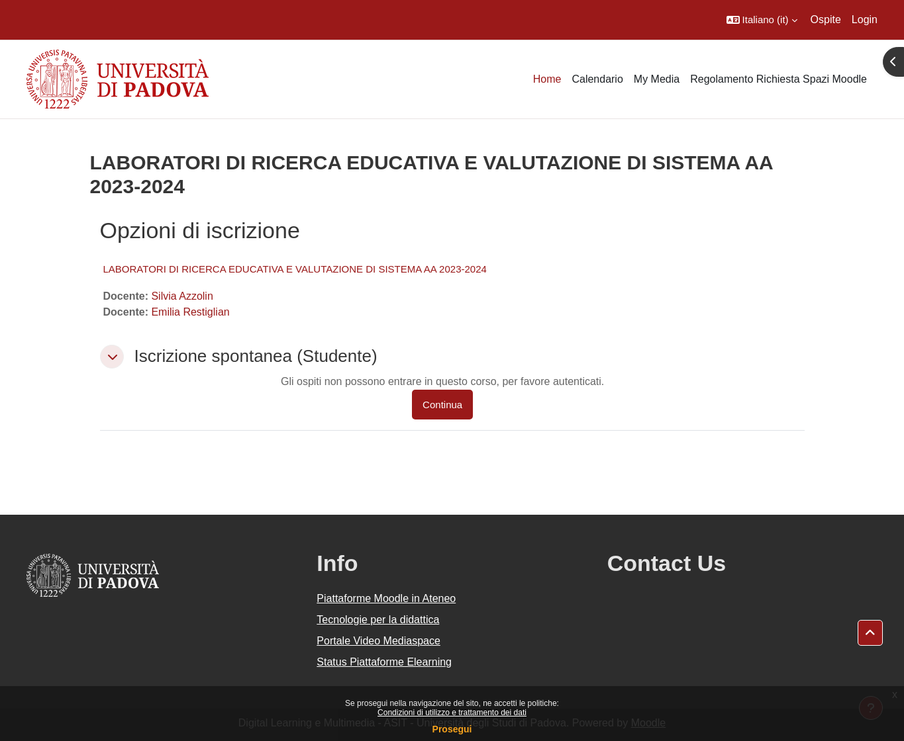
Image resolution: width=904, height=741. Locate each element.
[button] (762, 20)
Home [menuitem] (547, 79)
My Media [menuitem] (656, 79)
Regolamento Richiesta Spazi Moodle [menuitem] (778, 79)
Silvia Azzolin (182, 296)
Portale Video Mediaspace (378, 640)
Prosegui (452, 729)
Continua (442, 404)
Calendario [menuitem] (597, 79)
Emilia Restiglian (190, 312)
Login (865, 19)
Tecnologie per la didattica (378, 619)
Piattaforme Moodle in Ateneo (386, 598)
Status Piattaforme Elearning (384, 662)
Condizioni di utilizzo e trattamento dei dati (452, 712)
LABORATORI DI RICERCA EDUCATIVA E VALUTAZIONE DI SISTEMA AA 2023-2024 (295, 269)
